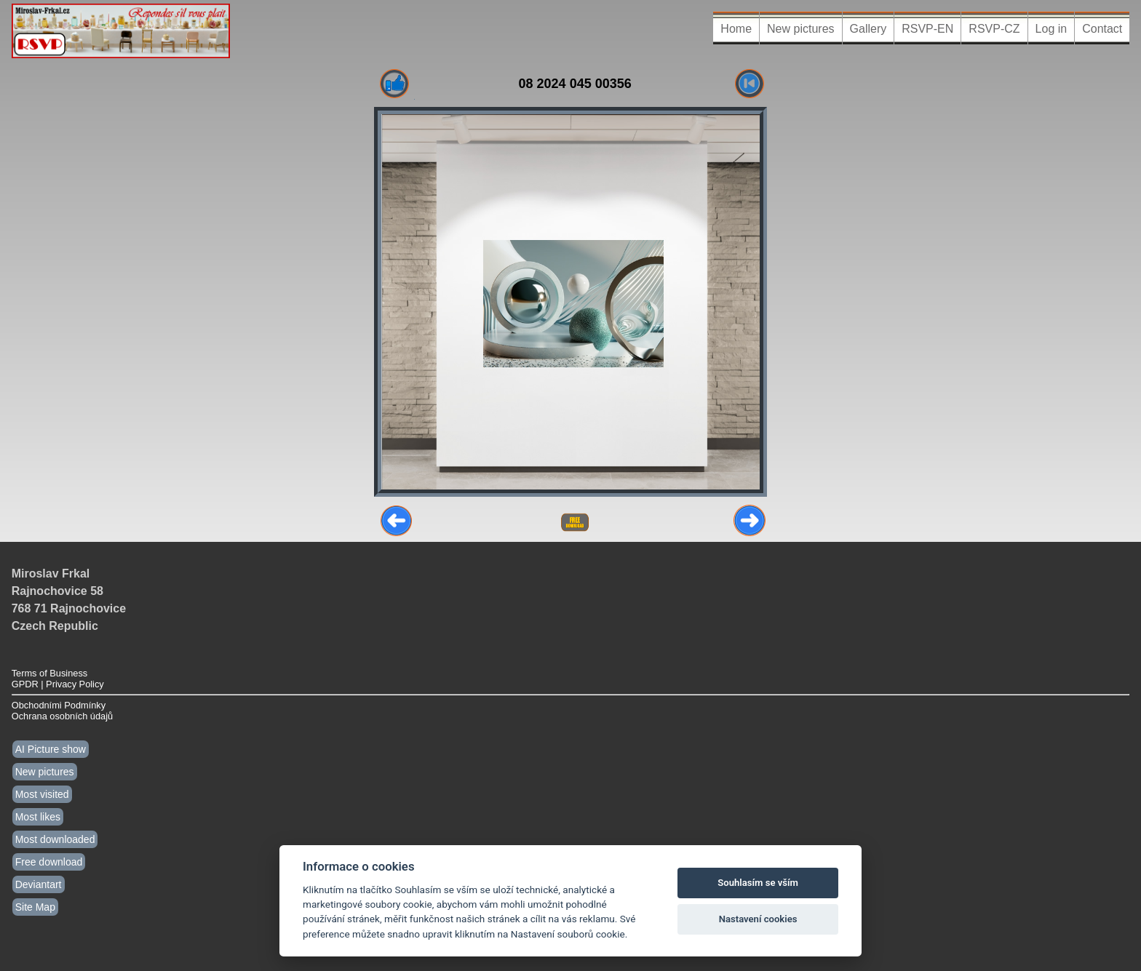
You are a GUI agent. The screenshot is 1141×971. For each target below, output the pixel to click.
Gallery (868, 29)
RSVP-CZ (994, 29)
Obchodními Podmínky (59, 705)
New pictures (800, 29)
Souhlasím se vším (757, 882)
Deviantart (38, 884)
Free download (49, 862)
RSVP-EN (927, 29)
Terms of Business (50, 673)
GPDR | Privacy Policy (58, 684)
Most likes (37, 817)
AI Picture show (50, 749)
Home (736, 29)
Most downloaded (55, 839)
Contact (1102, 29)
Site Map (35, 907)
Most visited (42, 794)
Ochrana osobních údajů (62, 716)
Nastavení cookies (758, 919)
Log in (1051, 29)
